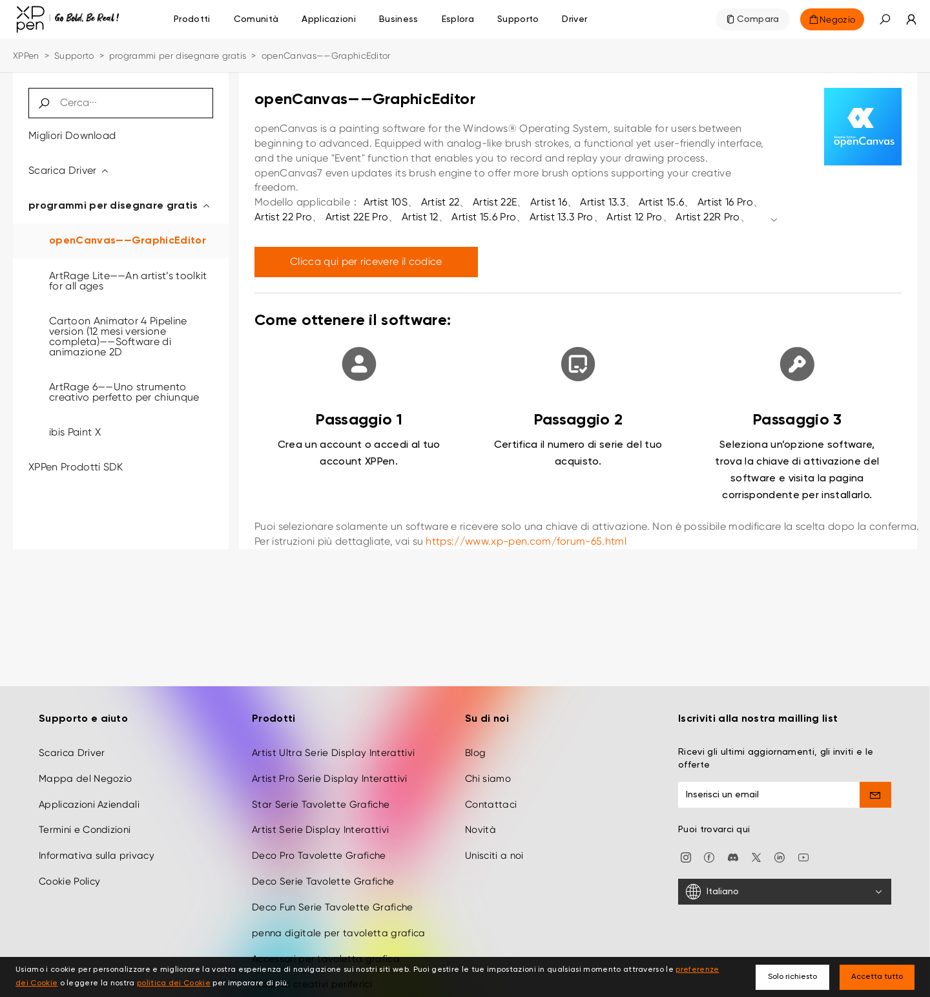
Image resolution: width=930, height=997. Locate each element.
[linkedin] (779, 843)
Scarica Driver (69, 170)
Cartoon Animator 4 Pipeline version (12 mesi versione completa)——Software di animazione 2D (118, 336)
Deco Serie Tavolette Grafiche (323, 868)
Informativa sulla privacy (96, 842)
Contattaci (491, 791)
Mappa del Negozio (85, 765)
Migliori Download (72, 135)
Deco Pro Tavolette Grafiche (319, 842)
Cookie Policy (69, 868)
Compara (758, 19)
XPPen (26, 55)
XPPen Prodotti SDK (75, 467)
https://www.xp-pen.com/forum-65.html (526, 541)
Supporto (74, 55)
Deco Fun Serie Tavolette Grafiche (332, 894)
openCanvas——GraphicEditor (127, 241)
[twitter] (756, 843)
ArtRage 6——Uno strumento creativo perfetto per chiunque (124, 392)
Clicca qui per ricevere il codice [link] (366, 261)
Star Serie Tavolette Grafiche (320, 791)
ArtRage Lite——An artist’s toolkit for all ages (128, 280)
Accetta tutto (877, 977)
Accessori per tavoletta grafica (326, 946)
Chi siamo (488, 765)
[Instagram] (686, 843)
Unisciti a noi (494, 842)
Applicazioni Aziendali (89, 791)
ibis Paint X (75, 432)
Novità (480, 817)
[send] (876, 782)
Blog (475, 740)
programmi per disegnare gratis (178, 55)
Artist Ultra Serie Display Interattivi (333, 740)
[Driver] (574, 19)
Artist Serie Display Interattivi (320, 817)
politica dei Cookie (174, 983)
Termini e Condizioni (84, 817)
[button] (885, 19)
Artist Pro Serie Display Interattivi (330, 765)
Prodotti (192, 19)
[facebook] (709, 843)
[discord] (733, 843)
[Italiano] (784, 879)
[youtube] (803, 843)
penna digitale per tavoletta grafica (339, 920)
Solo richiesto (792, 977)
